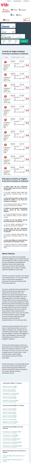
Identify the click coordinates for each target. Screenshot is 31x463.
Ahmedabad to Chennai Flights (11, 393)
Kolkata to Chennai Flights (10, 397)
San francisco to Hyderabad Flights (12, 442)
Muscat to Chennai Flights (10, 416)
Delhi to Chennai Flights (9, 390)
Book (27, 65)
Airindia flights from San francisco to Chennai (13, 460)
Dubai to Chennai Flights (9, 412)
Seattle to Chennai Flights (9, 419)
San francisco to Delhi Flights (11, 435)
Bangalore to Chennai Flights (10, 400)
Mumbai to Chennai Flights (10, 386)
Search (24, 41)
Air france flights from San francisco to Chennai (13, 456)
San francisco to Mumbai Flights (11, 439)
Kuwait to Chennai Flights (9, 409)
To (2, 30)
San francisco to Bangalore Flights (12, 431)
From (3, 25)
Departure (3, 35)
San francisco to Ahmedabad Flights (12, 446)
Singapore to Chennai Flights (10, 422)
